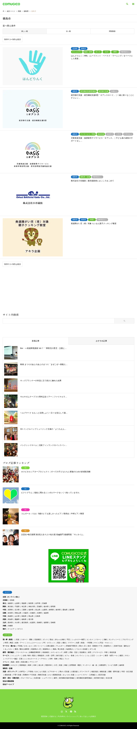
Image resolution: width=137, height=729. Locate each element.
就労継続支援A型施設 (67, 678)
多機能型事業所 (34, 652)
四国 (4, 619)
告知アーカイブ (8, 684)
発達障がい (108, 646)
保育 (89, 652)
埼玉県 (24, 606)
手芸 (68, 639)
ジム (88, 655)
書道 (64, 643)
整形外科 (48, 665)
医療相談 (23, 665)
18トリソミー (39, 646)
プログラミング (127, 639)
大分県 (17, 622)
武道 (17, 639)
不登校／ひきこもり (25, 646)
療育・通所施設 (8, 652)
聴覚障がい (47, 649)
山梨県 (44, 610)
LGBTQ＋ (22, 672)
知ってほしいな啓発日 (88, 716)
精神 (29, 665)
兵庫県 (39, 613)
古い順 (68, 31)
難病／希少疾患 (58, 649)
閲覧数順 (112, 31)
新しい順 (24, 31)
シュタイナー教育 (78, 639)
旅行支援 (59, 655)
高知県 (10, 619)
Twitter (66, 711)
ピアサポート (53, 672)
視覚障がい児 (36, 649)
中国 (4, 616)
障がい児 (82, 646)
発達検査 (45, 652)
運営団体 (44, 716)
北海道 (5, 600)
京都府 (32, 613)
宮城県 (44, 603)
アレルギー (60, 646)
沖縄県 (10, 626)
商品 (61, 659)
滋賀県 (46, 613)
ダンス (45, 639)
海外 (4, 629)
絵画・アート (20, 643)
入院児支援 (102, 675)
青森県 (24, 603)
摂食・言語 (73, 652)
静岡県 (51, 610)
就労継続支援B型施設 (84, 678)
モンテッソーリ (114, 639)
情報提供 (41, 655)
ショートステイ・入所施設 (86, 675)
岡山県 (30, 616)
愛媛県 (17, 619)
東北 (4, 603)
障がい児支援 (64, 672)
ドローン (98, 639)
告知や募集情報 (8, 681)
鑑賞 (121, 655)
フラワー (71, 643)
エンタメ (90, 639)
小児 (55, 665)
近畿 (4, 613)
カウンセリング (56, 652)
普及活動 (24, 662)
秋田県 (30, 603)
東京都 (10, 606)
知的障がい (70, 649)
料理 (6, 643)
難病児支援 (42, 675)
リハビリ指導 (112, 665)
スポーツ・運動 (26, 639)
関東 (4, 606)
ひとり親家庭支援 (54, 675)
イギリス (19, 629)
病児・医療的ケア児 (95, 646)
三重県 (24, 610)
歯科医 (121, 665)
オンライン (80, 655)
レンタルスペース (30, 659)
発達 (60, 665)
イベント (6, 662)
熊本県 (10, 622)
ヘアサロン (43, 659)
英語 (58, 643)
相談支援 (94, 672)
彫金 (51, 639)
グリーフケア (84, 672)
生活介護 (109, 678)
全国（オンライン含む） (11, 597)
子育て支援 (17, 675)
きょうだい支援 (68, 675)
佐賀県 (32, 622)
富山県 (37, 610)
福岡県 (46, 622)
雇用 (55, 678)
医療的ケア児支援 (29, 675)
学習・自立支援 (127, 672)
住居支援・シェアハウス (43, 678)
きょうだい (9, 649)
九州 (4, 622)
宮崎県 (53, 622)
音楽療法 (82, 652)
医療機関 (6, 665)
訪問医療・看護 (75, 665)
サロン (127, 655)
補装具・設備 (7, 668)
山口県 (17, 616)
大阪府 (25, 613)
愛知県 (65, 610)
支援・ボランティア (10, 672)
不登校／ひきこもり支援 (37, 672)
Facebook (71, 711)
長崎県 (39, 622)
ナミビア (11, 629)
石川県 (17, 610)
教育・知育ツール (111, 655)
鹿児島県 (25, 622)
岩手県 (37, 603)
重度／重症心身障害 (22, 649)
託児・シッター (97, 655)
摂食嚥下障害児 (71, 646)
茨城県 (39, 606)
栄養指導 (102, 665)
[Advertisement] (68, 291)
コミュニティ (16, 655)
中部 (4, 610)
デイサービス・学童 (100, 652)
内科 (35, 665)
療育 (65, 652)
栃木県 (46, 606)
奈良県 (10, 613)
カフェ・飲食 (69, 655)
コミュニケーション (34, 643)
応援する (53, 716)
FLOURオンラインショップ (68, 716)
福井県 (30, 610)
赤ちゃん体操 (60, 639)
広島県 (37, 616)
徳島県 (24, 619)
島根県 (10, 616)
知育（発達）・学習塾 (84, 643)
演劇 (105, 639)
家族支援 (8, 675)
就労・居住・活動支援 (11, 678)
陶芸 (11, 643)
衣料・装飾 (53, 659)
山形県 (17, 603)
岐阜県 (58, 610)
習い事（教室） (8, 639)
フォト (67, 659)
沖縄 (4, 626)
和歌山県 (18, 613)
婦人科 (41, 665)
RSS (75, 711)
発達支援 (113, 652)
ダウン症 (93, 649)
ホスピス (14, 665)
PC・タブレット (49, 643)
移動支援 (103, 672)
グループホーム (26, 678)
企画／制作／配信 (29, 655)
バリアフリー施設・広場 (13, 659)
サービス (6, 655)
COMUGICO (62, 725)
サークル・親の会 (9, 646)
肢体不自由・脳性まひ (122, 646)
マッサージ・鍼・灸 (90, 665)
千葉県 (17, 606)
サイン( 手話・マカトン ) (103, 643)
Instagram (62, 711)
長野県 (10, 610)
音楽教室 (37, 639)
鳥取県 (24, 616)
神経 (65, 665)
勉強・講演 (15, 662)
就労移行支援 (99, 678)
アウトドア (34, 662)
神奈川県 (31, 606)
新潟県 (71, 610)
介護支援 (74, 672)
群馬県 (53, 606)
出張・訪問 (50, 655)
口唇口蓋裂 (50, 646)
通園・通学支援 (113, 672)
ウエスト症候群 (81, 649)
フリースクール (21, 652)
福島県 (10, 603)
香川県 (30, 619)
